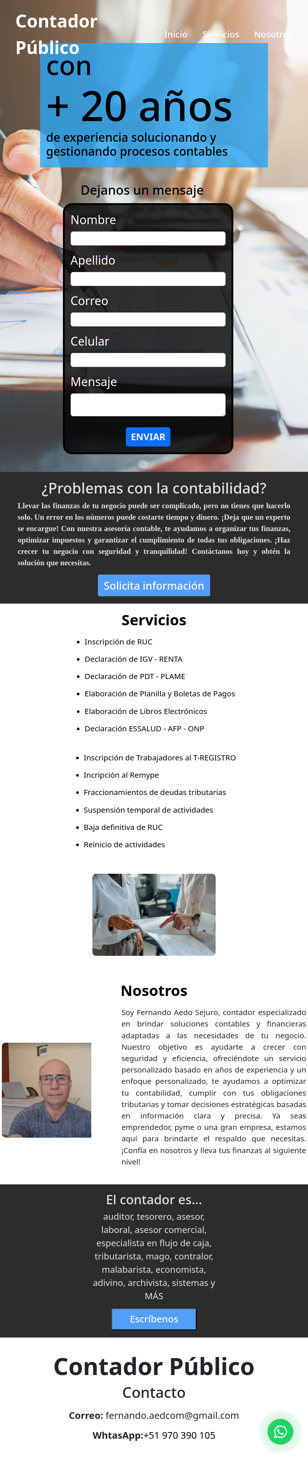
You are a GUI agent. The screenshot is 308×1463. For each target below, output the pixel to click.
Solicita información (154, 585)
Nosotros (273, 34)
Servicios (220, 34)
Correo (90, 300)
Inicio (176, 34)
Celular (90, 341)
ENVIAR (148, 436)
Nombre (93, 219)
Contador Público (56, 34)
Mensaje (94, 381)
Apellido (93, 260)
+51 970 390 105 (180, 1435)
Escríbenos (154, 1318)
